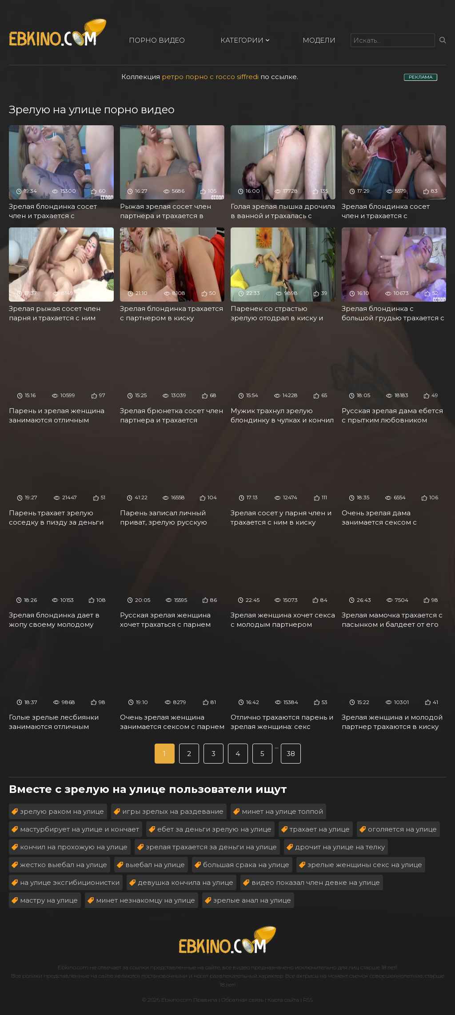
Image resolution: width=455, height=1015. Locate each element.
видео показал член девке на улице (315, 882)
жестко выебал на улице (63, 864)
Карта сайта (283, 999)
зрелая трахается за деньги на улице (211, 847)
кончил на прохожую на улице (74, 847)
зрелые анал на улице (252, 900)
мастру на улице (49, 900)
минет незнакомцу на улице (145, 900)
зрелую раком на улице (62, 811)
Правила (205, 999)
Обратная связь (242, 999)
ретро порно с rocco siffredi (210, 76)
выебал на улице (155, 864)
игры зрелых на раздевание (173, 811)
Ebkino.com (73, 967)
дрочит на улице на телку (340, 847)
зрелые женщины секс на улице (364, 864)
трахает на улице (320, 829)
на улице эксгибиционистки (70, 882)
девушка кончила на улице (185, 882)
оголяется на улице (402, 829)
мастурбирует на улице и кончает (79, 829)
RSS (308, 999)
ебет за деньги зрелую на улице (214, 829)
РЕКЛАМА (420, 77)
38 (291, 753)
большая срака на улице (246, 864)
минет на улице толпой (282, 811)
